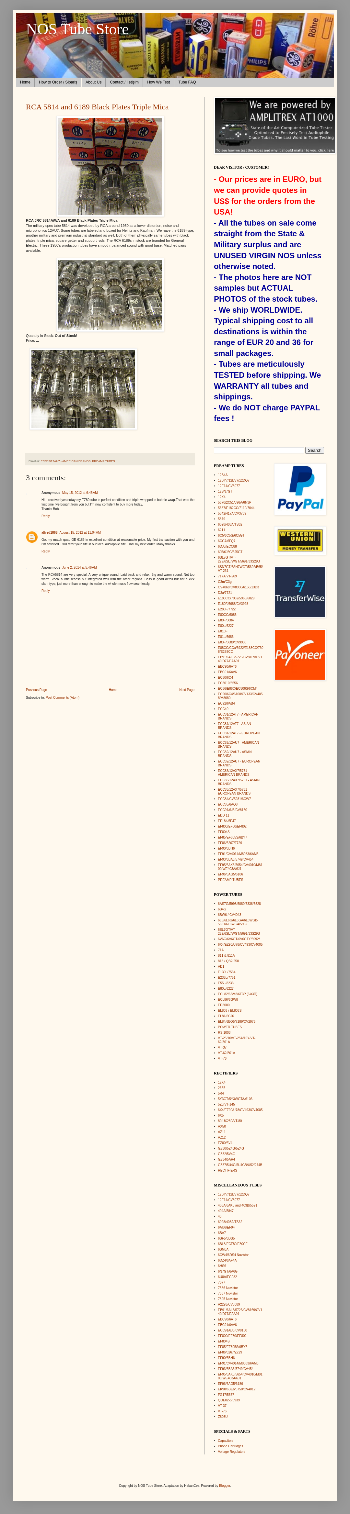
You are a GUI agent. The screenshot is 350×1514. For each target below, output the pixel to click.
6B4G (222, 909)
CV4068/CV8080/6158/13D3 (238, 587)
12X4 (222, 497)
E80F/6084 (226, 620)
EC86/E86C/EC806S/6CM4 (238, 688)
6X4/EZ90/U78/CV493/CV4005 (240, 944)
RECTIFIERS (227, 1170)
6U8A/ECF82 (227, 1277)
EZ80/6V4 (225, 1143)
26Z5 (222, 1088)
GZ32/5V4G (226, 1154)
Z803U (223, 1417)
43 (220, 1216)
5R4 (221, 1093)
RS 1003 (224, 1032)
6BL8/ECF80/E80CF (233, 1244)
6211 (221, 530)
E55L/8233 (226, 983)
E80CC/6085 (227, 615)
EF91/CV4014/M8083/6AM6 (238, 854)
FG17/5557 (226, 1395)
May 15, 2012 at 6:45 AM (80, 493)
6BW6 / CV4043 (229, 915)
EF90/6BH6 (226, 848)
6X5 (221, 1115)
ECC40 (223, 709)
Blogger (224, 1485)
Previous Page (36, 690)
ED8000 (224, 1005)
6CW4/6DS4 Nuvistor (233, 1255)
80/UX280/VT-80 (230, 1121)
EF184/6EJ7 (227, 821)
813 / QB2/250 (228, 961)
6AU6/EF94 (226, 1227)
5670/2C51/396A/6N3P (234, 502)
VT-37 (222, 1047)
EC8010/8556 (228, 683)
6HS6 (222, 1266)
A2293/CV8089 (229, 1304)
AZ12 (222, 1137)
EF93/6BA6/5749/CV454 (236, 859)
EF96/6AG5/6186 (230, 874)
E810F (223, 631)
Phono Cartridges (230, 1446)
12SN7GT (225, 491)
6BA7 (222, 1233)
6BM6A (223, 1249)
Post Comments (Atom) (62, 697)
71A (221, 950)
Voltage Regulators (232, 1451)
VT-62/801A (226, 1053)
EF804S (224, 832)
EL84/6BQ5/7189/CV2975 (237, 1021)
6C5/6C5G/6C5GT (231, 535)
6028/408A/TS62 (230, 524)
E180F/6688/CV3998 (233, 604)
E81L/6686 (226, 637)
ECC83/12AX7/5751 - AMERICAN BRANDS (234, 772)
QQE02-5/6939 (229, 1400)
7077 (221, 1282)
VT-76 (222, 1058)
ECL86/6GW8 (228, 999)
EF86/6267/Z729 (230, 843)
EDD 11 (223, 815)
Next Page (186, 690)
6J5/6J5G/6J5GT (230, 552)
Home (25, 82)
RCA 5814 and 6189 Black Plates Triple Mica (97, 107)
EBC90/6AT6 (227, 666)
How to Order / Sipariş (58, 82)
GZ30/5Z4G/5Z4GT (232, 1148)
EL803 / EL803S (230, 1010)
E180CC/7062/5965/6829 (236, 598)
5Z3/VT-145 (226, 1104)
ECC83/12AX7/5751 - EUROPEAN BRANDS (234, 791)
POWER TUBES (230, 1027)
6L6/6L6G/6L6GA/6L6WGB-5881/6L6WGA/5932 (238, 922)
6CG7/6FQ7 (227, 541)
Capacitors (226, 1440)
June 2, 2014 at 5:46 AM (79, 567)
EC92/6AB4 (226, 703)
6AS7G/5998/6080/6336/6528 (239, 904)
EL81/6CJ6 (226, 1016)
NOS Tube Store (77, 29)
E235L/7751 (227, 977)
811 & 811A (226, 955)
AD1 (221, 966)
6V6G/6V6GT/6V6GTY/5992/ (239, 939)
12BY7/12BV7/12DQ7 (234, 480)
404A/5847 (226, 1211)
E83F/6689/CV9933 (232, 642)
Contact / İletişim (124, 82)
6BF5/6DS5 (226, 1238)
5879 (221, 519)
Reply (45, 516)
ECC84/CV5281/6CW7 (234, 799)
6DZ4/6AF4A (227, 1260)
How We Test (158, 82)
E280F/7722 (227, 609)
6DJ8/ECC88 (227, 546)
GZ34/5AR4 (226, 1159)
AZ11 (222, 1132)
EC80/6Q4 (225, 677)
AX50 (222, 1126)
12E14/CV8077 (229, 486)
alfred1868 (49, 532)
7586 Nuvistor (228, 1288)
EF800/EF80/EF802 (232, 826)
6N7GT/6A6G (228, 1271)
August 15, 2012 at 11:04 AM (80, 532)
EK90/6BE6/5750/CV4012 (237, 1389)
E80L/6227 (226, 626)
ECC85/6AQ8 (228, 804)
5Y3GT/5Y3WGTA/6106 (235, 1099)
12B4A (223, 475)
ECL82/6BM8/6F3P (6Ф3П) (237, 994)
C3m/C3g (225, 582)
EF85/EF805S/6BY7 (232, 837)
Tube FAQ (187, 82)
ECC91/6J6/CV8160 (232, 810)
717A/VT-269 (227, 576)
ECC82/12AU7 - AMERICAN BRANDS (66, 461)
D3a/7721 (225, 593)
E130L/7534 (227, 972)
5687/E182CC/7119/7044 (236, 508)
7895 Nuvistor (228, 1299)
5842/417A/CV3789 (232, 513)
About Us (93, 82)
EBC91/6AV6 (227, 672)
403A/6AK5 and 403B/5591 (237, 1205)
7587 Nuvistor (228, 1293)
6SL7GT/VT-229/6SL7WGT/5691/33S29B (239, 559)
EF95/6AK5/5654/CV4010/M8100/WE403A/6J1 (240, 867)
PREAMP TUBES (103, 461)
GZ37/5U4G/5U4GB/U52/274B (240, 1165)
